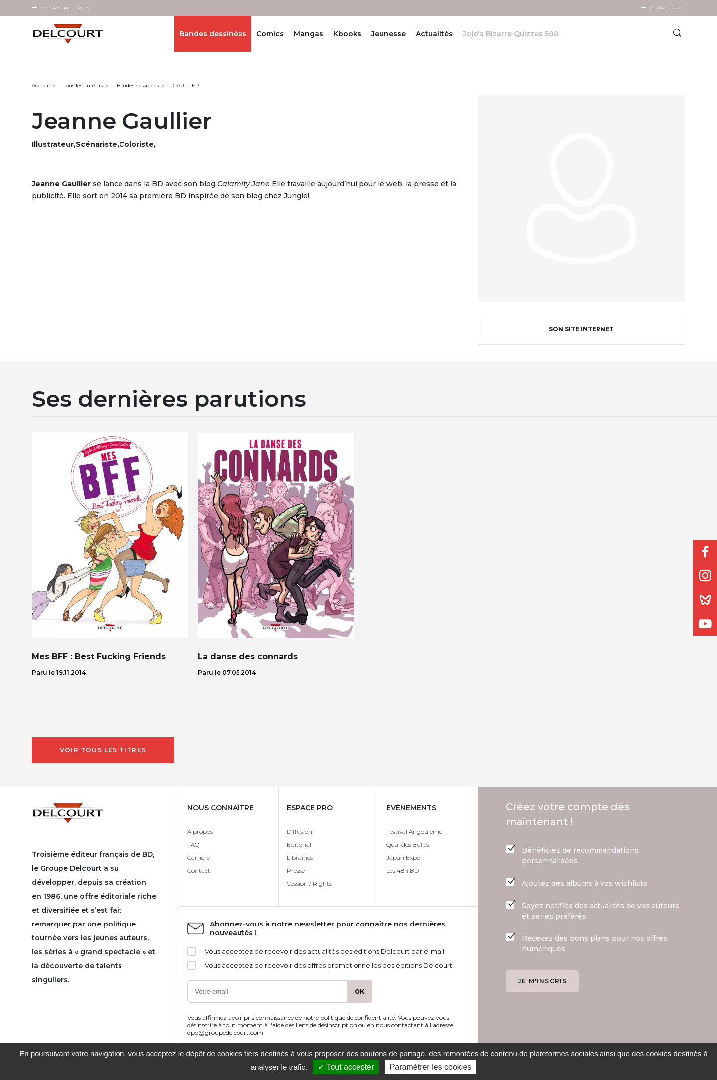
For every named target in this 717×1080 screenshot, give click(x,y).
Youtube (705, 624)
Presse (296, 870)
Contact (198, 870)
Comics (270, 33)
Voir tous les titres (103, 750)
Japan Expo (403, 857)
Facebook (705, 552)
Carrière (198, 857)
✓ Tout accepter (346, 1067)
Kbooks (347, 33)
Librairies (300, 857)
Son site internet (581, 329)
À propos (200, 831)
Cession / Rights (309, 883)
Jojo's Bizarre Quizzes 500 (511, 33)
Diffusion (299, 831)
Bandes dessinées (212, 33)
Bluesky (705, 600)
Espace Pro (666, 7)
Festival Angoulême (414, 831)
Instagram (705, 576)
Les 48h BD (402, 870)
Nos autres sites (65, 7)
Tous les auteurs (83, 85)
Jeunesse (388, 33)
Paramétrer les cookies (431, 1067)
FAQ (193, 844)
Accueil (41, 85)
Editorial (299, 844)
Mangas (308, 33)
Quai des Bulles (407, 844)
